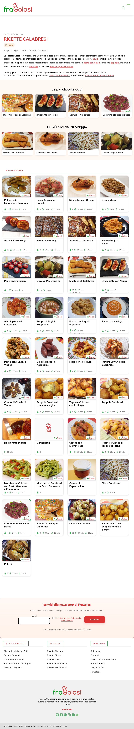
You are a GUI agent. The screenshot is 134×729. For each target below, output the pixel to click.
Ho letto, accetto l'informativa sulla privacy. (68, 619)
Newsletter (96, 672)
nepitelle (33, 66)
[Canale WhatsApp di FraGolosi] (77, 715)
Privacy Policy (98, 663)
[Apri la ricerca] (123, 8)
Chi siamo (96, 651)
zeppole (115, 62)
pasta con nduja (91, 62)
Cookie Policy (97, 667)
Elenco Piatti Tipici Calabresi (99, 75)
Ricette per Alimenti (57, 667)
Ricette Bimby (54, 655)
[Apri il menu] (128, 5)
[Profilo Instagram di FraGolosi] (69, 715)
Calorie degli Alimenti (14, 659)
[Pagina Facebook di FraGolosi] (61, 715)
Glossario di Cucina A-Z (16, 651)
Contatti (95, 655)
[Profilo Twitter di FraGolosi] (57, 715)
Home (6, 34)
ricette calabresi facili (59, 75)
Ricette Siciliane (55, 651)
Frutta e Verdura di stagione (18, 663)
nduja (95, 58)
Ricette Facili (53, 659)
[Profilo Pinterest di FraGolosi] (65, 715)
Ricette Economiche (57, 663)
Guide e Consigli (12, 655)
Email (33, 616)
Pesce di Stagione (13, 667)
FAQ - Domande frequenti (104, 659)
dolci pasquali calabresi (61, 66)
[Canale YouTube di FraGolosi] (73, 715)
